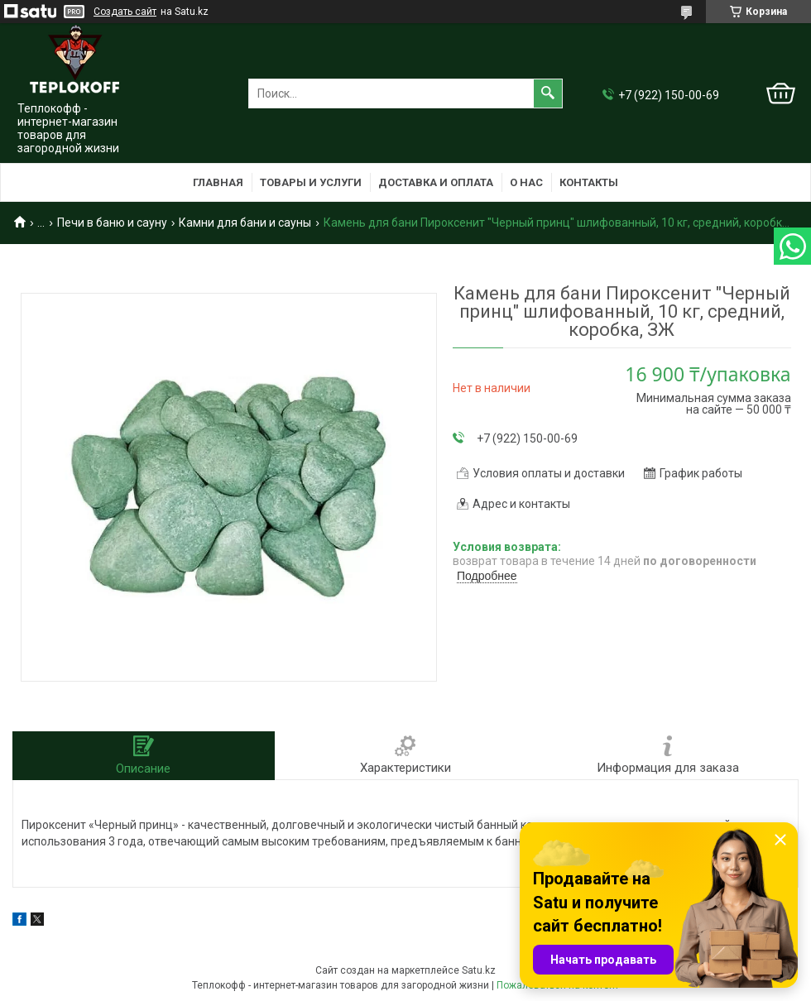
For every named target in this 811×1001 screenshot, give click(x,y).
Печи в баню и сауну (112, 222)
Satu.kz (479, 970)
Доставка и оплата (435, 182)
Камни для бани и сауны (245, 222)
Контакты (588, 182)
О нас (526, 182)
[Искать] (548, 93)
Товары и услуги (311, 182)
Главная (218, 182)
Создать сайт (125, 11)
